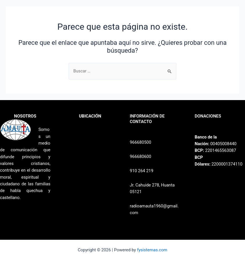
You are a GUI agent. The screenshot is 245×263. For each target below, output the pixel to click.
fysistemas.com (152, 250)
